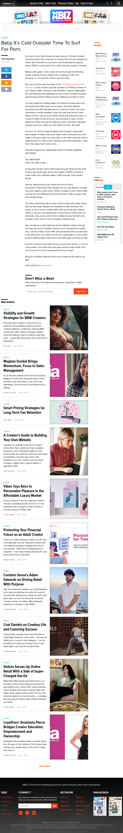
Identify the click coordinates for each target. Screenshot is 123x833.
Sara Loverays (8, 471)
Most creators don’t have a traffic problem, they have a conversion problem (107, 195)
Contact (4, 805)
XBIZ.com (64, 797)
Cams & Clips (87, 3)
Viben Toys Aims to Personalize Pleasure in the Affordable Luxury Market (23, 490)
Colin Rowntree (7, 59)
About (3, 810)
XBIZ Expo (80, 810)
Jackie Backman (9, 609)
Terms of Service (86, 827)
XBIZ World (65, 805)
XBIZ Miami (100, 68)
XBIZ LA (79, 797)
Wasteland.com (44, 265)
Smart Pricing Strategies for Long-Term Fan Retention (24, 410)
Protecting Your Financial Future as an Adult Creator (23, 532)
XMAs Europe (101, 145)
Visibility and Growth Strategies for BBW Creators (24, 315)
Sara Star (7, 346)
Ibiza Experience (100, 161)
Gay (77, 3)
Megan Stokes (8, 560)
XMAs (78, 814)
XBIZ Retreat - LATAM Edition (101, 98)
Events (97, 45)
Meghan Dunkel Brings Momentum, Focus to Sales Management (23, 365)
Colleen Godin (9, 514)
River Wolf (7, 420)
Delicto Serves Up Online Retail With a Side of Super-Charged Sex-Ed (23, 671)
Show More (44, 766)
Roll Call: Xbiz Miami (105, 227)
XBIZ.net (98, 180)
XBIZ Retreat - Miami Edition (101, 54)
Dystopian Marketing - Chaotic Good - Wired (106, 208)
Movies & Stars (36, 3)
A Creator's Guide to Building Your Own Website (25, 437)
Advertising (6, 801)
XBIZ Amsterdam (100, 115)
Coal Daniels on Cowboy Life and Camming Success (24, 627)
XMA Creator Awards (100, 83)
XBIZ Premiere (66, 810)
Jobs (108, 187)
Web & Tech (50, 3)
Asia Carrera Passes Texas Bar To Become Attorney (107, 218)
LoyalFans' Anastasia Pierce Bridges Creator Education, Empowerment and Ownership (24, 729)
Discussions (100, 187)
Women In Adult (9, 392)
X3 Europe (99, 131)
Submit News (6, 797)
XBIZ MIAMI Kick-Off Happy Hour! (105, 235)
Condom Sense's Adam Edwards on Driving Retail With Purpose (22, 579)
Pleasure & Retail (65, 3)
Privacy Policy (7, 814)
